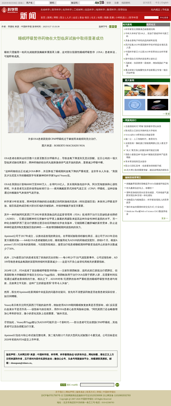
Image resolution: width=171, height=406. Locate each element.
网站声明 (70, 392)
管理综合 (122, 9)
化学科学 (67, 9)
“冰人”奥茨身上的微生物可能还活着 (142, 150)
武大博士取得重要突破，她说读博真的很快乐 (147, 170)
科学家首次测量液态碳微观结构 (140, 29)
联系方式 (90, 392)
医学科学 (56, 9)
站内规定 (155, 9)
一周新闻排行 (129, 120)
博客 (56, 17)
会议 (75, 17)
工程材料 (78, 9)
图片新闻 (129, 80)
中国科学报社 (109, 392)
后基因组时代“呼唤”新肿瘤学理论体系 (143, 126)
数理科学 (111, 9)
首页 (43, 17)
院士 (62, 17)
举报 (99, 392)
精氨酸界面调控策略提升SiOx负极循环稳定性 (147, 183)
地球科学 (100, 9)
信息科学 (89, 9)
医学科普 (133, 17)
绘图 (100, 17)
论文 (93, 17)
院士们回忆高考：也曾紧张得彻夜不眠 (143, 166)
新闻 (49, 17)
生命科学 (45, 9)
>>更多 (166, 113)
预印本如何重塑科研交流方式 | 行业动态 (145, 207)
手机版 (165, 9)
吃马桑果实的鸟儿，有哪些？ (140, 188)
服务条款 (80, 392)
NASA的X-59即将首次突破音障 (139, 135)
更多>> (164, 218)
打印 (63, 384)
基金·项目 (84, 17)
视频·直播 (109, 17)
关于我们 (59, 392)
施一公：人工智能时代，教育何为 (141, 139)
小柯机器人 (121, 17)
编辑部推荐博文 (133, 177)
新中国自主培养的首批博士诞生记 (141, 59)
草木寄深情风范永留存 (135, 161)
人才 (68, 17)
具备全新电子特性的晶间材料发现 (141, 40)
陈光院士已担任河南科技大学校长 (141, 130)
